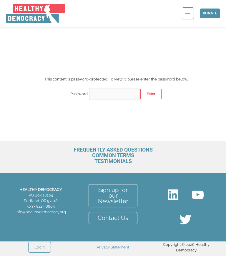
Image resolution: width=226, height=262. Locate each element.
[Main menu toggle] (188, 13)
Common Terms (113, 155)
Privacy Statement (113, 247)
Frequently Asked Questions (113, 149)
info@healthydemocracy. (38, 212)
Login (39, 247)
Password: (104, 94)
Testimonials (113, 161)
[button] (210, 13)
